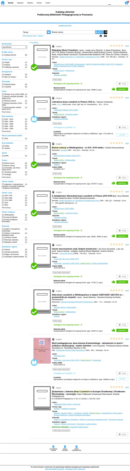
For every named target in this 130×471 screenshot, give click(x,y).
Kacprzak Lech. (59, 356)
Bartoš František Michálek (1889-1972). (104, 64)
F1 (113, 3)
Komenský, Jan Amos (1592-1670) (66, 263)
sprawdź (122, 135)
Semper (64, 150)
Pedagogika (96, 360)
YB (99, 3)
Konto (48, 3)
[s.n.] (59, 104)
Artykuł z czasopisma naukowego (66, 419)
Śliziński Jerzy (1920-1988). (69, 64)
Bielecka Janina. (65, 307)
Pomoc (39, 3)
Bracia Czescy (59, 71)
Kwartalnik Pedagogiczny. (79, 427)
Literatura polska (71, 114)
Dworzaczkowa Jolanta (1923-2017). (67, 156)
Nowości (20, 3)
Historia (30, 3)
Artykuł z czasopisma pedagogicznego (94, 419)
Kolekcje (40, 36)
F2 (119, 3)
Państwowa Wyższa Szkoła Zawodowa (70, 350)
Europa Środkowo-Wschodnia (79, 415)
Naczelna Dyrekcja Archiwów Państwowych (77, 302)
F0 (109, 3)
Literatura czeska (60, 217)
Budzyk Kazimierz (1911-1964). (69, 66)
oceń (127, 46)
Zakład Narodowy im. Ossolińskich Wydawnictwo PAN (79, 201)
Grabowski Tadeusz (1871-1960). (66, 110)
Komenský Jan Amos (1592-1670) (66, 259)
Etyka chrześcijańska (100, 263)
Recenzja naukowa (116, 419)
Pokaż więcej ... (7, 112)
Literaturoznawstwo (61, 119)
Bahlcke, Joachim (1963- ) (63, 413)
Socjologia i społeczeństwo (87, 424)
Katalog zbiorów (65, 26)
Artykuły (57, 409)
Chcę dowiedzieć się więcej (54, 469)
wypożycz (122, 89)
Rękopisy (60, 75)
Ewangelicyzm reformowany (111, 413)
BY (104, 3)
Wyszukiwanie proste (30, 36)
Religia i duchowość (68, 424)
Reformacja (70, 71)
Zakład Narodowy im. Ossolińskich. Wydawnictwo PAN (80, 57)
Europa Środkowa (60, 415)
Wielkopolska (70, 160)
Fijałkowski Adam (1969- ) (67, 404)
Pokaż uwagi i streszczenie (61, 272)
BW (94, 3)
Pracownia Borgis (66, 253)
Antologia (77, 413)
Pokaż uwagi (57, 79)
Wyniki (10, 3)
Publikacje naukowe (68, 409)
